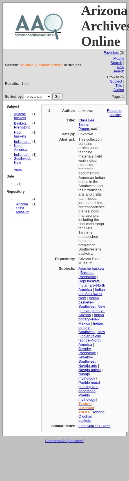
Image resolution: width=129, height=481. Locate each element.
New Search (118, 69)
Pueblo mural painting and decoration (89, 386)
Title (118, 85)
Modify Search (117, 60)
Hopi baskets (20, 134)
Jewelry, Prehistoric (87, 351)
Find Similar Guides (94, 426)
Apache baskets (20, 116)
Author (118, 90)
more (18, 169)
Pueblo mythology (87, 397)
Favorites (111, 52)
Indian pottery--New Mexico (91, 319)
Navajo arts (88, 365)
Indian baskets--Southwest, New (92, 302)
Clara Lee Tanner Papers (86, 124)
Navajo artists (90, 370)
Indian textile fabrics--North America (90, 340)
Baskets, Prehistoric (22, 125)
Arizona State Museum (22, 208)
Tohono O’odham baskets (91, 416)
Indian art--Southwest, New (22, 159)
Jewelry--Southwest (87, 359)
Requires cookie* (114, 112)
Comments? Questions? (64, 441)
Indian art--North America (22, 146)
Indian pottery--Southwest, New (92, 327)
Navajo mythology (87, 376)
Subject (116, 81)
